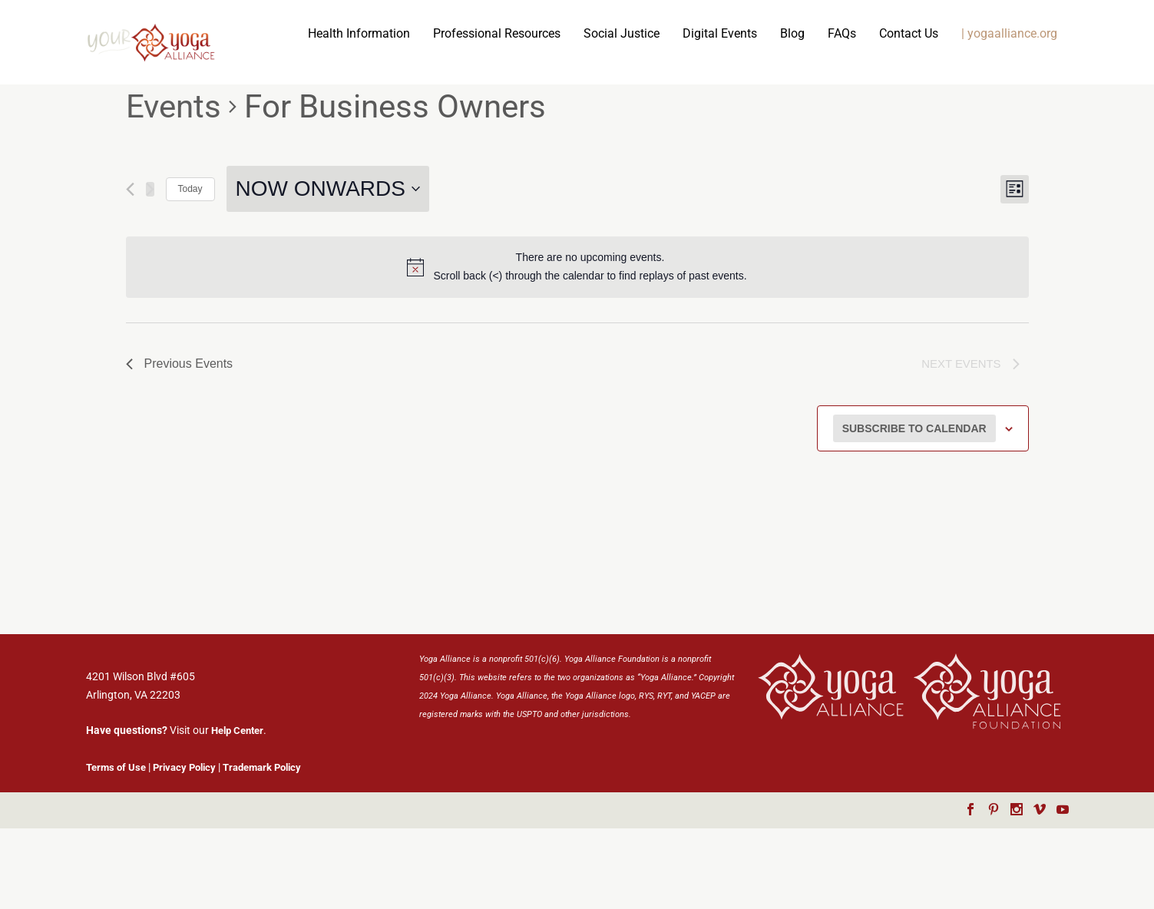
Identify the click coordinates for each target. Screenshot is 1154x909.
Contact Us (710, 115)
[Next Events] (150, 270)
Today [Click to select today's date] (190, 270)
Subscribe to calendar (914, 511)
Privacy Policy (184, 848)
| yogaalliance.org (811, 115)
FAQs (644, 115)
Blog (594, 115)
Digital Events (521, 115)
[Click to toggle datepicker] (328, 270)
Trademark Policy (262, 848)
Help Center (237, 812)
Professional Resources (298, 115)
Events (173, 188)
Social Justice (423, 115)
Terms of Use (116, 848)
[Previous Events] (130, 270)
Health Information (161, 115)
